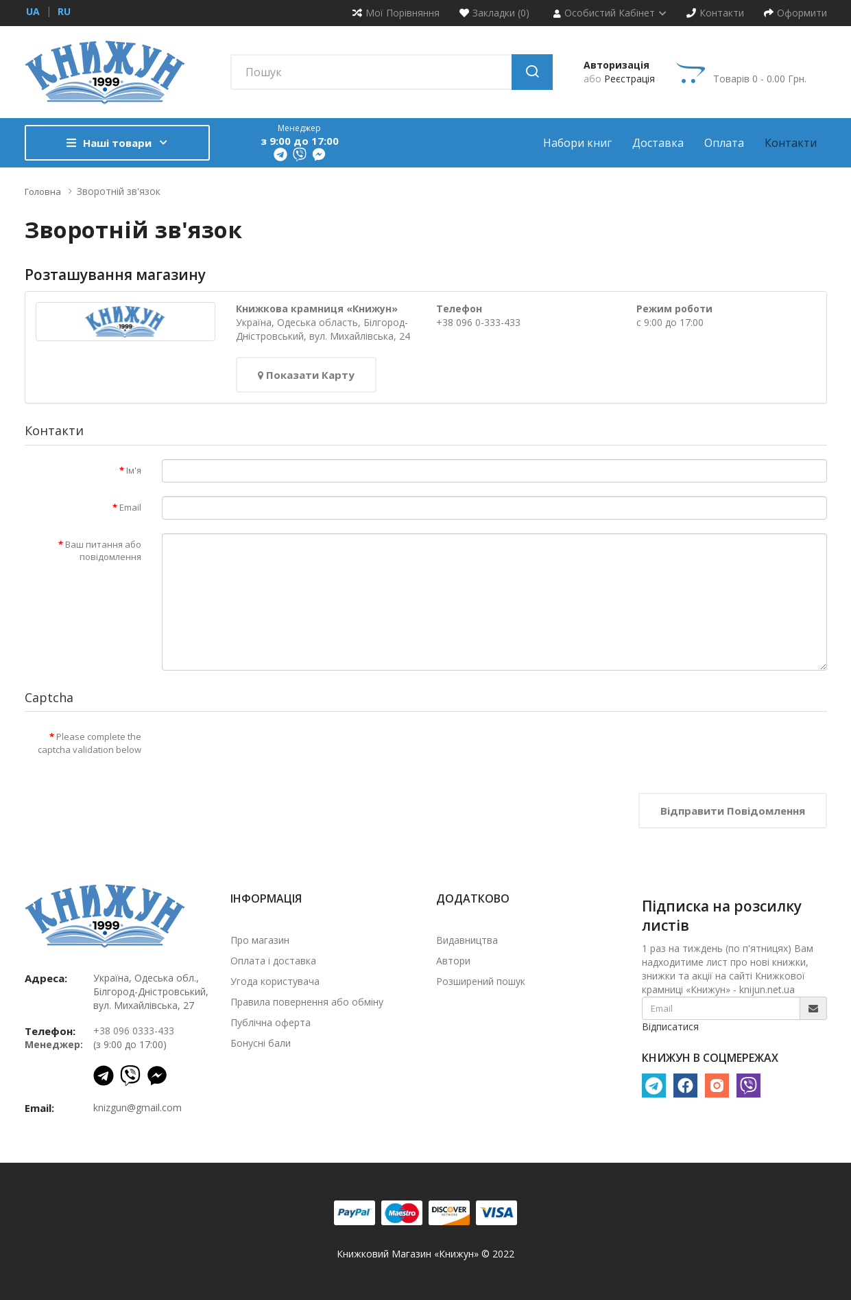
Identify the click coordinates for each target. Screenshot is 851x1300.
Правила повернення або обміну (306, 1001)
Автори (453, 960)
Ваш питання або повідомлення (103, 551)
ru (64, 11)
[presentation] (266, 752)
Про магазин (259, 940)
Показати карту (306, 375)
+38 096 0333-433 (133, 1030)
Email (130, 507)
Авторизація (616, 64)
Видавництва (467, 940)
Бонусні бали (260, 1042)
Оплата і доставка (273, 960)
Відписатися (670, 1026)
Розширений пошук (480, 981)
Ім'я (133, 470)
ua (33, 11)
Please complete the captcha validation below (89, 743)
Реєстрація (629, 78)
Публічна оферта (270, 1022)
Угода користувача (275, 981)
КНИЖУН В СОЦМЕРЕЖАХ (710, 1057)
